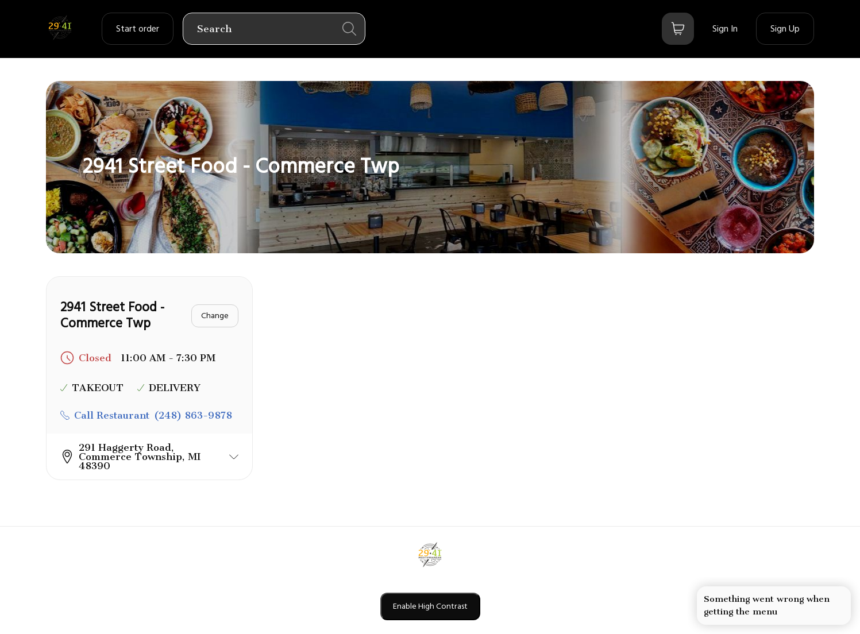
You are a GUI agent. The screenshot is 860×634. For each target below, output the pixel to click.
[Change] (214, 315)
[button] (149, 457)
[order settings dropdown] (137, 29)
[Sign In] (725, 29)
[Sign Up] (785, 29)
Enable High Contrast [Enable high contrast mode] (430, 606)
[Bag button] (678, 29)
